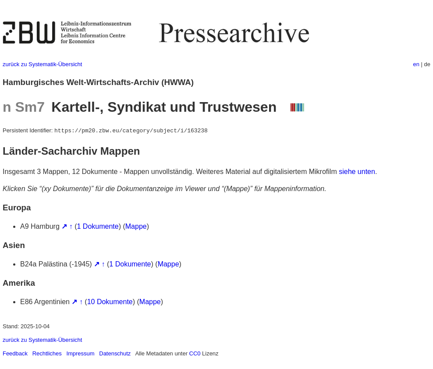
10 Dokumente (110, 301)
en (416, 64)
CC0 (195, 353)
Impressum (80, 353)
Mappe (136, 226)
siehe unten (357, 171)
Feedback (15, 353)
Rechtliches (47, 353)
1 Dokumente (98, 226)
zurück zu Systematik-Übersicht (42, 64)
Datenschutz (115, 353)
